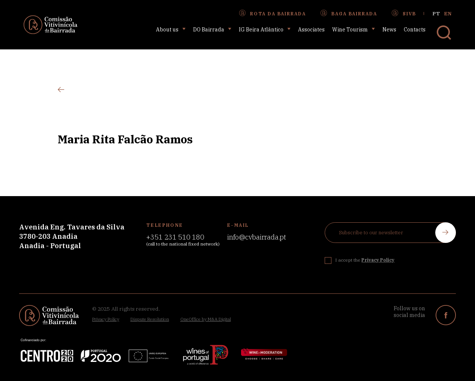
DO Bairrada (212, 29)
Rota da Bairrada (272, 13)
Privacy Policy (105, 319)
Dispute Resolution (149, 319)
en (447, 13)
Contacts (415, 29)
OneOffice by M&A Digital (205, 319)
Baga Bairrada (349, 13)
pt (436, 13)
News (389, 29)
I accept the (364, 260)
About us (171, 29)
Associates (311, 29)
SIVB (404, 13)
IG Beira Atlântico (265, 29)
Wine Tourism (353, 29)
